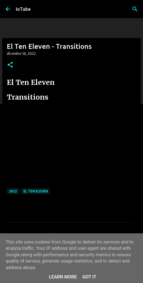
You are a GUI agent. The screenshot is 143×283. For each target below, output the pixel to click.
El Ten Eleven (36, 191)
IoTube (23, 9)
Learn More (63, 277)
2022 (13, 191)
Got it (89, 277)
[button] (10, 65)
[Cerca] (135, 9)
